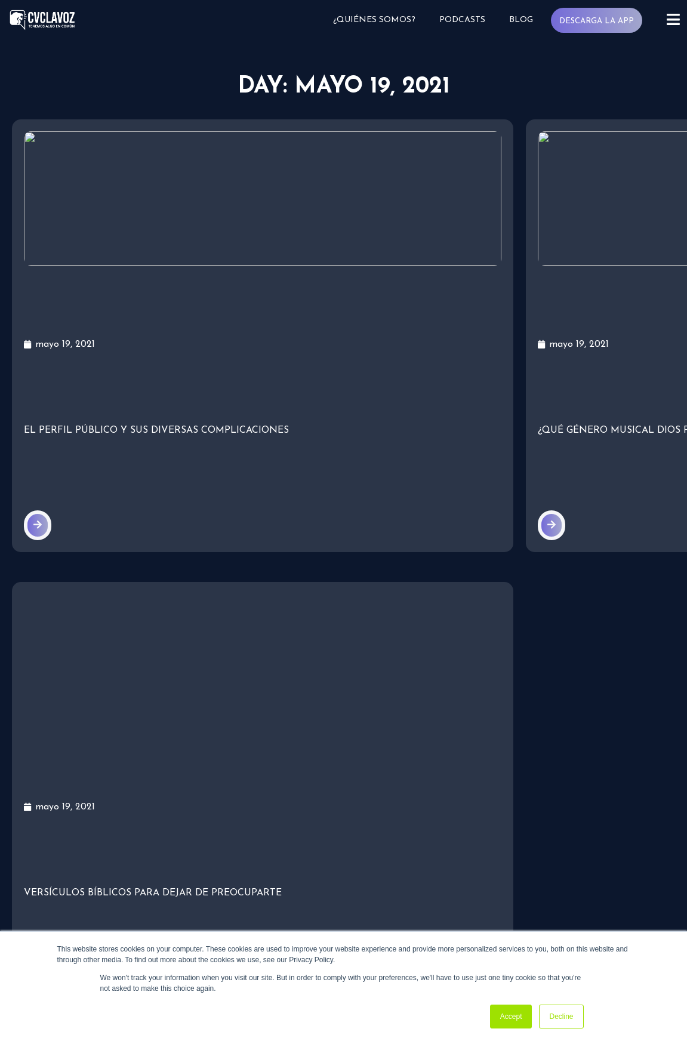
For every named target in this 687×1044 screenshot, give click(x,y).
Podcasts (466, 19)
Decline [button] (561, 1016)
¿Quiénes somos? (378, 19)
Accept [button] (511, 1016)
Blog (524, 19)
